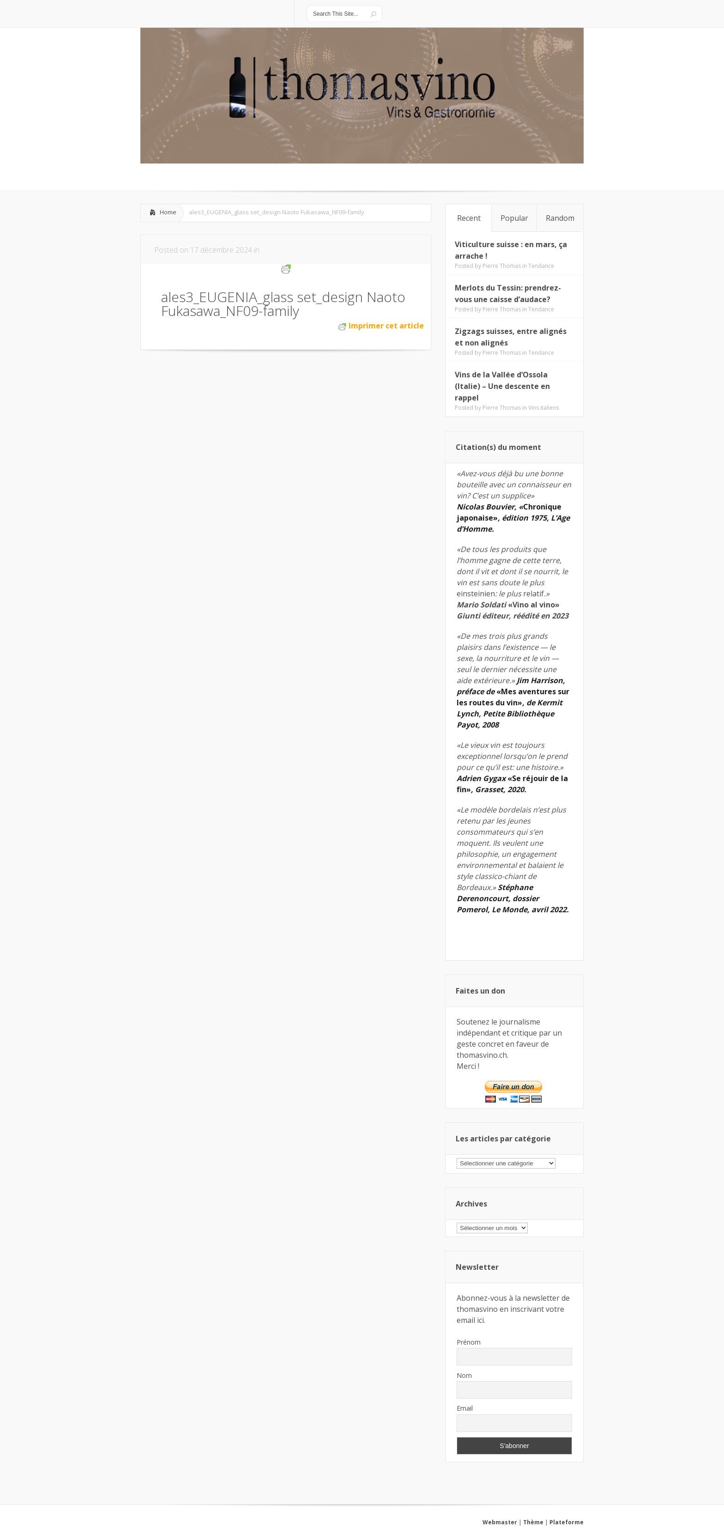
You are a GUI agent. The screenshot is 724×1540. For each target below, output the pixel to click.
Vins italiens (543, 408)
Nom (464, 1375)
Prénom (469, 1342)
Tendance (541, 266)
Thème (533, 1522)
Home (168, 212)
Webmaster (500, 1522)
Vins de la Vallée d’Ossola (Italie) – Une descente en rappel (502, 386)
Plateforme (566, 1522)
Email (465, 1408)
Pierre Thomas (502, 266)
